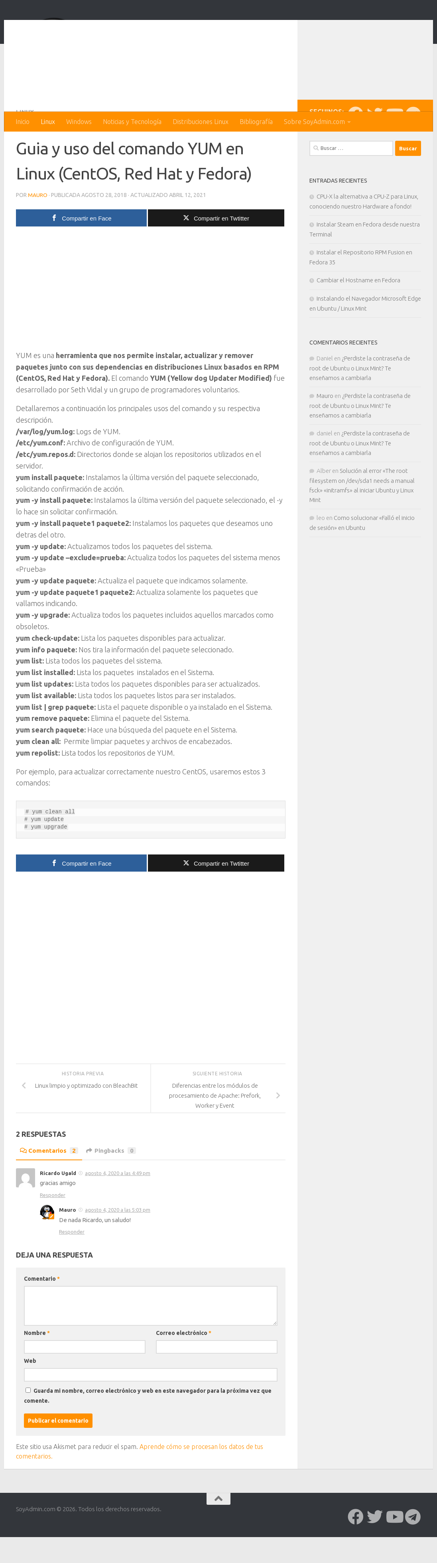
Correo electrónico (183, 1364)
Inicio (23, 121)
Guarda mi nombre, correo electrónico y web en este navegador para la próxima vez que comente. (148, 1427)
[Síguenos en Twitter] (375, 146)
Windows (79, 121)
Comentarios (50, 1182)
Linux (48, 121)
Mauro (37, 226)
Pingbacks (113, 1182)
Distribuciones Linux (200, 121)
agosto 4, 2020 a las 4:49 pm (117, 1204)
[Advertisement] (150, 322)
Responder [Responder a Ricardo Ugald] (52, 1226)
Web (30, 1392)
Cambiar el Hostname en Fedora (358, 312)
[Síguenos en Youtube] (394, 146)
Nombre (37, 1364)
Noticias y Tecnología (132, 121)
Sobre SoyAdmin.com (314, 121)
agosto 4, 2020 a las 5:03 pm (117, 1241)
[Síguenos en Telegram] (413, 146)
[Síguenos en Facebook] (356, 146)
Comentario (42, 1310)
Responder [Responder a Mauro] (72, 1263)
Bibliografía (256, 121)
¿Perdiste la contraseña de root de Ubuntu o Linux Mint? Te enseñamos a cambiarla (359, 400)
